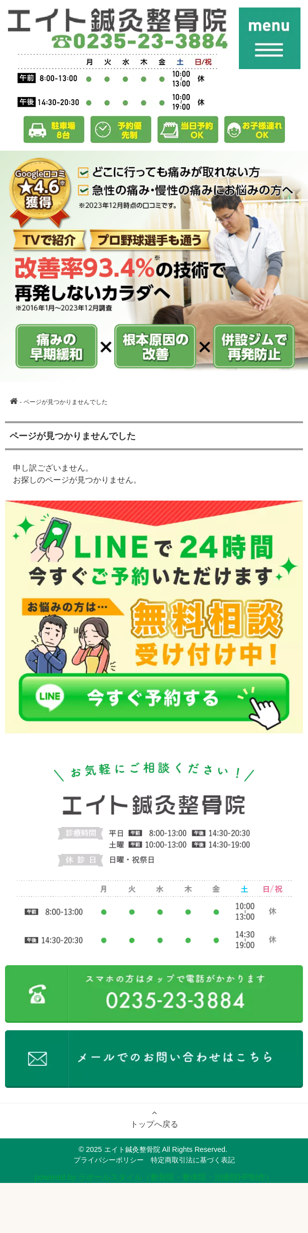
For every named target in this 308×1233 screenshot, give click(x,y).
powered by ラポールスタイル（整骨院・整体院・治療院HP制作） (154, 1177)
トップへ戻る (154, 1118)
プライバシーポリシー (109, 1160)
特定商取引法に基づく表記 (193, 1160)
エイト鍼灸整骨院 (132, 1149)
